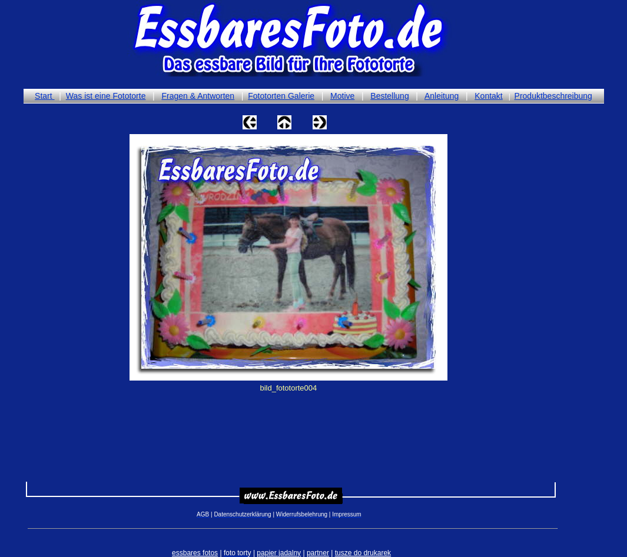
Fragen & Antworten (197, 96)
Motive (342, 96)
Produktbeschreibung (553, 96)
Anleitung (441, 96)
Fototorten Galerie (281, 96)
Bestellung (389, 96)
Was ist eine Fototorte (106, 96)
